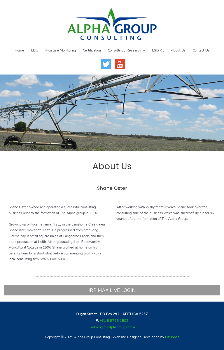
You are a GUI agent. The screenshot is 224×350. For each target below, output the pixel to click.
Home (19, 50)
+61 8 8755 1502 (114, 320)
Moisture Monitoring (60, 50)
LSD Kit (158, 50)
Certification (92, 50)
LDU (34, 50)
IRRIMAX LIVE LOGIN (112, 290)
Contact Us (201, 50)
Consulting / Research (124, 50)
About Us (178, 50)
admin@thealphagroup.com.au (113, 327)
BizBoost (172, 337)
